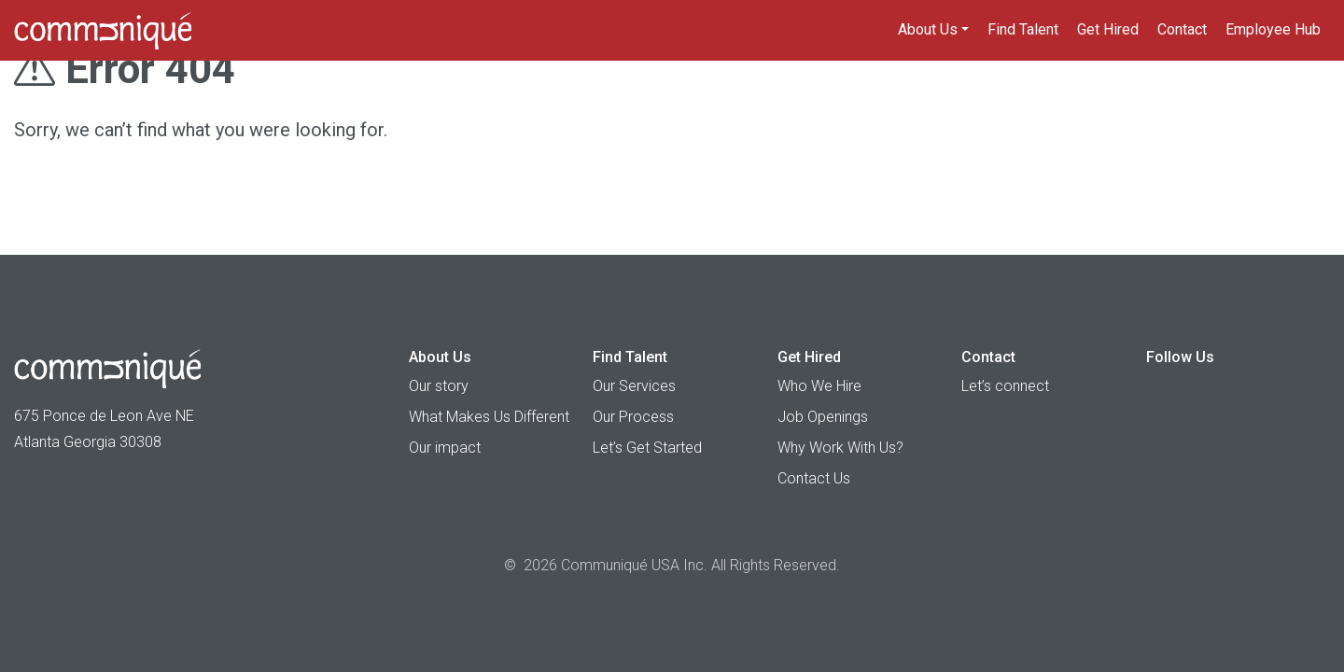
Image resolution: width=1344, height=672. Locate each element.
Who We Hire (819, 386)
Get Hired (1108, 29)
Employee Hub (1273, 29)
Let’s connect (1005, 386)
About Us (928, 29)
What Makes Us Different (489, 417)
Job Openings (822, 417)
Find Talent (1022, 29)
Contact (1182, 29)
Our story (439, 386)
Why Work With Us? (840, 447)
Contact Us (813, 478)
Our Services (634, 386)
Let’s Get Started (647, 447)
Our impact (445, 447)
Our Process (633, 417)
